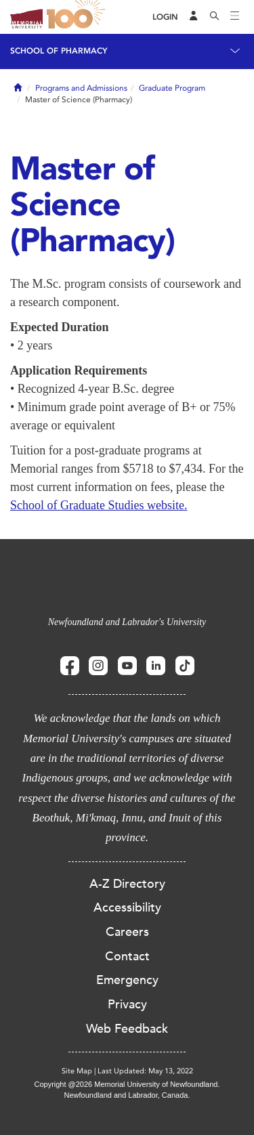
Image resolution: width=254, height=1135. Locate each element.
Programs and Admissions (81, 88)
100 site (77, 17)
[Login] (165, 17)
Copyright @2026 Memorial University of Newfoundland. (126, 1084)
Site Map (77, 1071)
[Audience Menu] (194, 17)
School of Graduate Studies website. (98, 505)
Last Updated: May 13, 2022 (145, 1071)
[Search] (215, 17)
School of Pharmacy (59, 51)
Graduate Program (172, 88)
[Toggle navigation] (235, 17)
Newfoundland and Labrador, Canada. (127, 1095)
